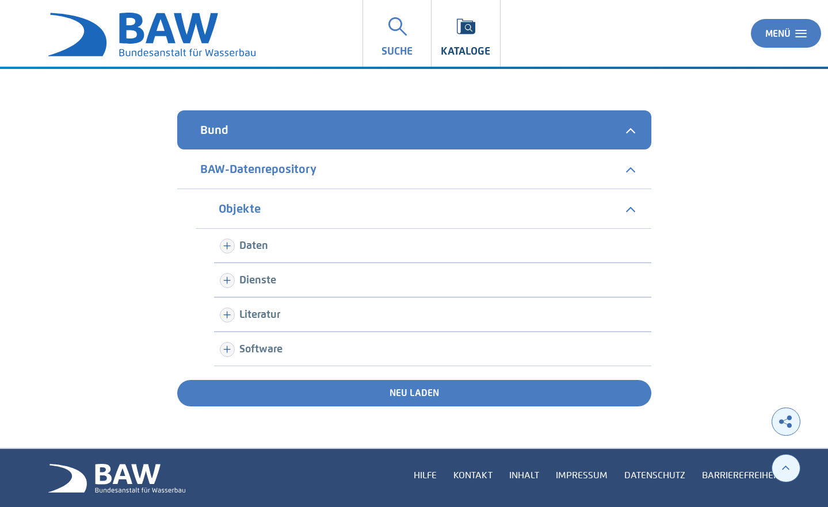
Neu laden (414, 392)
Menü (786, 33)
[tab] (414, 129)
